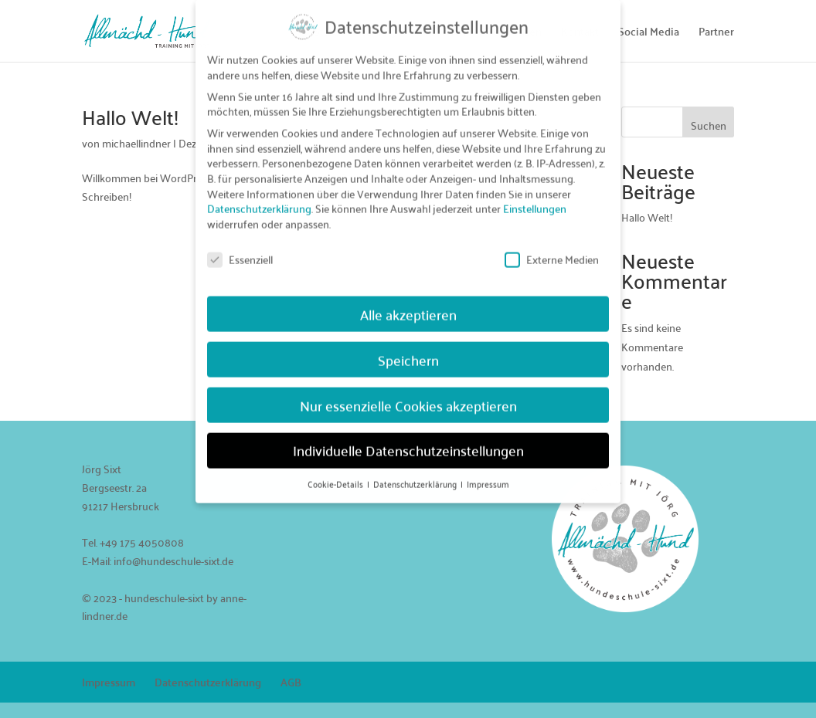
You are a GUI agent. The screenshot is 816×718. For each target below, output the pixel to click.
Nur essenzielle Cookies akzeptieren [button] (408, 395)
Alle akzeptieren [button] (408, 304)
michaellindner (136, 143)
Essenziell (240, 249)
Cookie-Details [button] (337, 474)
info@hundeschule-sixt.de (173, 560)
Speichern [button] (408, 349)
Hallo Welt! (130, 116)
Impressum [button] (488, 474)
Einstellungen (534, 198)
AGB (290, 682)
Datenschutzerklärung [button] (416, 474)
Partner (716, 33)
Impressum (108, 682)
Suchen (708, 125)
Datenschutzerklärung (208, 682)
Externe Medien (552, 249)
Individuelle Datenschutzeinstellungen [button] (408, 440)
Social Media (648, 33)
